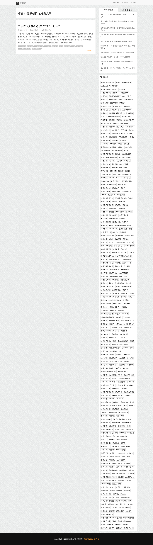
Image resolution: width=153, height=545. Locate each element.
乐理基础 (104, 120)
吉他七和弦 (104, 103)
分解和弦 (125, 348)
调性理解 (121, 480)
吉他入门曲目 (113, 99)
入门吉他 (112, 460)
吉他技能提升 (123, 334)
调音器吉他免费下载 (107, 385)
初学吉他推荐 (123, 412)
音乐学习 (119, 354)
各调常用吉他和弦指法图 (123, 225)
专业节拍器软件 (115, 456)
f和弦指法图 (121, 195)
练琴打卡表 (130, 382)
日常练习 (112, 528)
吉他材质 (104, 320)
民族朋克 (67, 46)
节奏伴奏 (115, 86)
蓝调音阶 (129, 212)
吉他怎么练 (124, 402)
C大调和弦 (115, 280)
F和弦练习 (115, 140)
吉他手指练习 (120, 460)
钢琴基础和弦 (116, 191)
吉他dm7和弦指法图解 (119, 252)
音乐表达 (112, 382)
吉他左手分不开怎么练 (123, 82)
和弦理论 (119, 120)
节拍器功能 (123, 137)
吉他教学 (130, 365)
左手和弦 (104, 229)
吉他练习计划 (126, 263)
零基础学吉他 (128, 528)
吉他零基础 (123, 470)
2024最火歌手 (37, 48)
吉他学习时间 (123, 344)
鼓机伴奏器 (112, 426)
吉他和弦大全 (128, 327)
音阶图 (132, 341)
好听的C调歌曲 (106, 123)
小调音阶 (131, 137)
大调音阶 (104, 178)
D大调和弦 (109, 246)
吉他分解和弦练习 (107, 154)
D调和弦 (120, 147)
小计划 (111, 283)
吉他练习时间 (105, 280)
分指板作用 (104, 307)
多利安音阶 (115, 388)
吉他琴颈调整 (113, 470)
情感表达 (127, 106)
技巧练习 (116, 497)
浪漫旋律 (112, 120)
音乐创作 (119, 161)
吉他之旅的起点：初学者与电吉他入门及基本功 (116, 41)
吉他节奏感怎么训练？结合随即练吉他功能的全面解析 (118, 36)
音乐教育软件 (105, 140)
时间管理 (119, 113)
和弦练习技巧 (105, 110)
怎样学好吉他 (129, 235)
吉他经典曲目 (122, 184)
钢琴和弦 (124, 297)
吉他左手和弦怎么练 (107, 286)
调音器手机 (104, 310)
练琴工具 (119, 178)
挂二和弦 (121, 477)
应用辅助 (104, 528)
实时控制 (118, 524)
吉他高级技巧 (129, 127)
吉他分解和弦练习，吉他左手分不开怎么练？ (115, 57)
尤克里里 (127, 266)
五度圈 (112, 405)
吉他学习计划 (105, 133)
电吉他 (123, 494)
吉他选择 (112, 320)
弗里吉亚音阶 (114, 307)
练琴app (122, 133)
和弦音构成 (104, 147)
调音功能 (104, 470)
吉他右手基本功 (106, 93)
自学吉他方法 (129, 246)
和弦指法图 (114, 276)
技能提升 (104, 239)
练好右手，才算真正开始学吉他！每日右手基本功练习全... (118, 16)
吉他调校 (118, 263)
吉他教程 (122, 365)
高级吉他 (125, 368)
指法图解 (115, 164)
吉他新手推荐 (105, 521)
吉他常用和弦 (126, 110)
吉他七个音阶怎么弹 (107, 235)
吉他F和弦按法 (106, 232)
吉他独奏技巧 (105, 422)
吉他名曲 (132, 405)
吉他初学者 (118, 392)
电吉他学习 (128, 147)
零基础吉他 (118, 266)
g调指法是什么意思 (125, 229)
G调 (117, 320)
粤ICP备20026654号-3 (91, 539)
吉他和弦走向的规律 (107, 354)
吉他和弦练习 (113, 337)
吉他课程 (127, 375)
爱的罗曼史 (123, 167)
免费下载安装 (123, 215)
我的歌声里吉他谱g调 (113, 116)
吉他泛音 (104, 161)
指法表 (121, 507)
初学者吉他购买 (123, 371)
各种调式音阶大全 (118, 395)
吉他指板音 (104, 405)
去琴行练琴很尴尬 (107, 266)
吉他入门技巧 (126, 96)
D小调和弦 (113, 351)
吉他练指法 (115, 409)
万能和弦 (118, 368)
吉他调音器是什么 (107, 198)
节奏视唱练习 (126, 259)
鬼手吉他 (115, 344)
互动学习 (122, 337)
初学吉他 (113, 310)
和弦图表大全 (105, 188)
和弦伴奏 (131, 293)
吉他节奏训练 (123, 273)
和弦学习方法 (116, 110)
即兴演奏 (128, 480)
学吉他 (103, 524)
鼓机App (104, 300)
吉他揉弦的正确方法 (107, 487)
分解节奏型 (124, 123)
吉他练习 (30, 46)
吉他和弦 (127, 354)
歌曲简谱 (118, 239)
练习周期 (112, 113)
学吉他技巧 (22, 46)
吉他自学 (116, 123)
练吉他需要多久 (129, 120)
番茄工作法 (123, 276)
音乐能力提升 (117, 106)
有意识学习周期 (127, 181)
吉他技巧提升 (113, 365)
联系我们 (134, 3)
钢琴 (102, 116)
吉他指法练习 (105, 395)
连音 (132, 375)
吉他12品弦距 (105, 463)
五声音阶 (116, 494)
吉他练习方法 (129, 477)
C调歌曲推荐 (126, 422)
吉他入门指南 (123, 164)
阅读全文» (90, 50)
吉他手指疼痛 (119, 283)
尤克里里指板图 (111, 480)
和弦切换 (115, 232)
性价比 (118, 385)
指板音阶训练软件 (107, 314)
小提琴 (111, 225)
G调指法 (117, 314)
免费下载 (119, 467)
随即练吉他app (106, 419)
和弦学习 (112, 324)
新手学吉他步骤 (106, 293)
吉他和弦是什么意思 (107, 212)
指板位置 (104, 511)
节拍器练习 (129, 429)
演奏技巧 (119, 528)
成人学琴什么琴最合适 (126, 433)
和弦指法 (124, 307)
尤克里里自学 (105, 86)
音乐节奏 (104, 273)
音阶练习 (112, 242)
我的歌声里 (124, 93)
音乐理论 (122, 218)
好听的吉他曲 (105, 344)
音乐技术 (110, 524)
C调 (120, 351)
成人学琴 (122, 157)
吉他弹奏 (115, 334)
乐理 (102, 368)
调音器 (127, 171)
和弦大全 (104, 218)
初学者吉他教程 (106, 331)
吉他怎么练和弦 (129, 392)
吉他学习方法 (119, 429)
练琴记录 (123, 232)
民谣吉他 (104, 399)
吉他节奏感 (120, 416)
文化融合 (47, 46)
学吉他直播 (111, 195)
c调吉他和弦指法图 (107, 317)
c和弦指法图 (120, 212)
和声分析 (124, 249)
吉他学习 (124, 331)
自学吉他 (104, 494)
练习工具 (130, 242)
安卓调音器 (115, 446)
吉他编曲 (118, 317)
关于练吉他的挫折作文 (123, 501)
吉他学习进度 (105, 378)
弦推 (102, 246)
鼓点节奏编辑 (116, 290)
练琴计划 (116, 331)
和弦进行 (121, 171)
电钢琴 (132, 402)
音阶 (110, 494)
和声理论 (104, 259)
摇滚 (61, 46)
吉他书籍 (115, 167)
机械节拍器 (104, 453)
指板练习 (116, 93)
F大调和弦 (124, 388)
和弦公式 (125, 239)
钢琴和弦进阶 (126, 116)
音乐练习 (115, 378)
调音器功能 (109, 368)
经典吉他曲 (104, 490)
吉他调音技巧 (114, 269)
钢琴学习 (116, 402)
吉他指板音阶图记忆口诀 (109, 222)
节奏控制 (115, 133)
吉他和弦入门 (110, 436)
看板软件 (104, 348)
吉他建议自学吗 (124, 378)
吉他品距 (104, 99)
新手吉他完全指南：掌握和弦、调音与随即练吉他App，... (117, 62)
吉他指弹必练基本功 (124, 521)
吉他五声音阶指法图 (107, 82)
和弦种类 (125, 290)
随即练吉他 (104, 361)
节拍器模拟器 (120, 382)
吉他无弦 (130, 453)
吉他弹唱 (119, 490)
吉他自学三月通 (106, 341)
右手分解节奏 (125, 497)
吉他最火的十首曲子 (118, 188)
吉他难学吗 (120, 235)
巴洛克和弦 (126, 317)
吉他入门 (131, 297)
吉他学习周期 (125, 446)
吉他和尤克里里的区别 (108, 477)
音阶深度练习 (115, 181)
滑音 (122, 320)
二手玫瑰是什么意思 (25, 48)
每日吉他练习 (124, 361)
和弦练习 (127, 150)
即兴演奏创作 (105, 507)
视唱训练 (115, 201)
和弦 (125, 405)
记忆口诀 (104, 382)
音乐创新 (55, 46)
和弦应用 (104, 225)
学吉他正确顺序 (123, 341)
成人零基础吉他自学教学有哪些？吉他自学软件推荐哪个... (118, 69)
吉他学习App (114, 361)
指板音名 (125, 314)
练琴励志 (104, 113)
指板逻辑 (122, 208)
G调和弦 (104, 412)
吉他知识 (116, 3)
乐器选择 (116, 297)
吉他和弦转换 (120, 242)
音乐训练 (112, 178)
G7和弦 (103, 504)
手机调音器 (121, 426)
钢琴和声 (122, 201)
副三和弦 (115, 507)
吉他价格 (104, 96)
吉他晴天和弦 (105, 191)
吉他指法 (104, 242)
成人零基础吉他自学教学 (124, 256)
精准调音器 (121, 453)
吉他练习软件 (105, 409)
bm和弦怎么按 (121, 450)
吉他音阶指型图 (106, 106)
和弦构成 (125, 205)
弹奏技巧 (122, 103)
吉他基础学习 (113, 208)
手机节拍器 (117, 174)
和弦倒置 (104, 416)
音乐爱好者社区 (106, 443)
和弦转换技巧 (105, 446)
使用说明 (125, 3)
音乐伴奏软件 (126, 191)
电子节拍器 (104, 144)
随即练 (123, 443)
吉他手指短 (104, 351)
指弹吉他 (119, 324)
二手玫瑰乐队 (39, 46)
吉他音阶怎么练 (117, 463)
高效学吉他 (126, 303)
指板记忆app (105, 181)
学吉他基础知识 (106, 402)
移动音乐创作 (113, 218)
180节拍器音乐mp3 (114, 300)
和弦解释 (104, 324)
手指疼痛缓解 (105, 473)
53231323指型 (106, 484)
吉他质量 (127, 490)
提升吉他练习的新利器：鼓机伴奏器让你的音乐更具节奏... (118, 29)
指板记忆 (127, 144)
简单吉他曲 (104, 171)
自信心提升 (120, 127)
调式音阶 (126, 300)
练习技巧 (119, 405)
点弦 (102, 436)
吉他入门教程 (116, 484)
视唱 (131, 348)
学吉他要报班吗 (106, 497)
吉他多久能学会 (106, 303)
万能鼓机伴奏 (112, 412)
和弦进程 (104, 460)
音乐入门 (104, 439)
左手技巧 (124, 130)
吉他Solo (115, 473)
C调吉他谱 (130, 473)
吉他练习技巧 (105, 290)
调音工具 (112, 161)
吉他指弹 (113, 147)
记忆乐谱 (104, 450)
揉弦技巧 (127, 178)
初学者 (130, 198)
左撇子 (111, 239)
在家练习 (125, 524)
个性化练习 (127, 487)
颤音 (114, 341)
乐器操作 (116, 443)
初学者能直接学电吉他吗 (109, 89)
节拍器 (114, 521)
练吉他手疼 (120, 511)
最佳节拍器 (124, 409)
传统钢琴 (128, 283)
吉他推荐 (124, 439)
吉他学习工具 (105, 388)
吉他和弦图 (104, 269)
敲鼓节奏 (121, 310)
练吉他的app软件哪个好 (109, 157)
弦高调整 (112, 511)
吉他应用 (112, 127)
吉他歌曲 (116, 249)
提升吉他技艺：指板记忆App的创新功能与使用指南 (117, 52)
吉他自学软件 (126, 174)
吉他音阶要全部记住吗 (108, 371)
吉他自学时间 (105, 167)
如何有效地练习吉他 (107, 256)
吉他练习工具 (129, 320)
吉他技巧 (128, 511)
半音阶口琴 (104, 456)
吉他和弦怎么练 (129, 467)
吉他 (102, 480)
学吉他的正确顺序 (116, 144)
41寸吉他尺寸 (105, 334)
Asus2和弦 (119, 399)
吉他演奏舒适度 (117, 327)
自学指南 (131, 470)
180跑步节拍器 (117, 150)
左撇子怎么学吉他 (128, 385)
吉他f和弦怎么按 (114, 439)
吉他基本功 (126, 456)
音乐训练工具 (113, 229)
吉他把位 (118, 205)
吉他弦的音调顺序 (115, 96)
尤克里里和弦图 (106, 249)
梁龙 (73, 46)
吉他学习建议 (105, 164)
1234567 (113, 171)
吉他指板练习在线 (121, 198)
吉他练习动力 (113, 273)
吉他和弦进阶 (113, 137)
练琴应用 (104, 467)
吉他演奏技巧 (105, 327)
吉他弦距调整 (116, 422)
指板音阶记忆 (118, 246)
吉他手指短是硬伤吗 (126, 99)
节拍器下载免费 (106, 174)
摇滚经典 (118, 154)
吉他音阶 (112, 450)
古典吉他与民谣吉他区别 (109, 215)
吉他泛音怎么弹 (129, 324)
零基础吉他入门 (128, 518)
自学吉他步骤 (124, 280)
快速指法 (104, 337)
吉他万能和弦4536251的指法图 (111, 518)
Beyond (103, 195)
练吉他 (127, 507)
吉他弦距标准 (105, 201)
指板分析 (123, 504)
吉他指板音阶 (128, 113)
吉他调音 (104, 127)
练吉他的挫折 (105, 130)
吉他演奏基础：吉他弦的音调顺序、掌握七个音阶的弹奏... (118, 47)
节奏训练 (131, 130)
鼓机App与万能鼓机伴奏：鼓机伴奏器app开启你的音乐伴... (117, 22)
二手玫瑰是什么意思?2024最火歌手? (39, 26)
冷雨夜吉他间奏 (106, 297)
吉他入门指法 (125, 269)
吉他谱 (112, 490)
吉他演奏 (122, 358)
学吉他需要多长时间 (115, 375)
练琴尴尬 (104, 208)
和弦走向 (104, 283)
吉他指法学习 (113, 358)
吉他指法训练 (126, 154)
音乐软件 (116, 293)
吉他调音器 (104, 276)
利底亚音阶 (117, 303)
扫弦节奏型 (114, 103)
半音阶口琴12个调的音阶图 (122, 419)
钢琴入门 (104, 137)
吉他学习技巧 (105, 252)
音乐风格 (79, 46)
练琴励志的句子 (113, 504)
